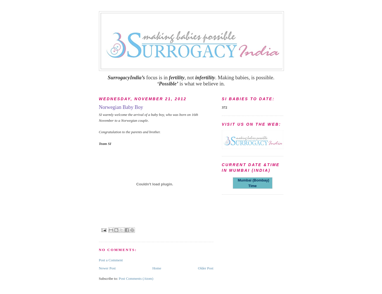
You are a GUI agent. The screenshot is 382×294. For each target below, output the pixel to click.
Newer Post (107, 268)
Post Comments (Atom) (136, 278)
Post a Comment (111, 260)
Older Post (205, 268)
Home (156, 268)
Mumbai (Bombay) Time (252, 183)
